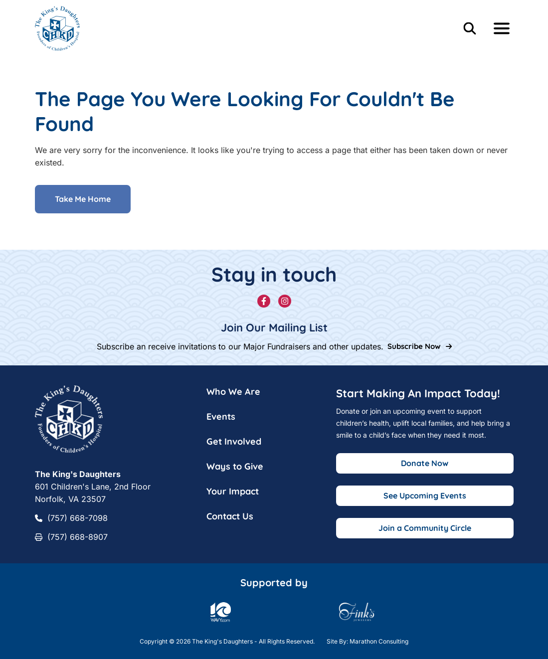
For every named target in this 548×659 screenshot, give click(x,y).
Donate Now (424, 463)
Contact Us (229, 516)
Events (220, 416)
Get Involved (233, 441)
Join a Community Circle (424, 528)
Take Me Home (83, 199)
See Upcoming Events (424, 495)
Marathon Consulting (379, 641)
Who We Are (233, 391)
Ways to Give (234, 466)
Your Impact (232, 491)
